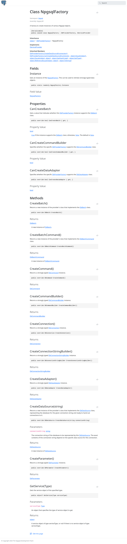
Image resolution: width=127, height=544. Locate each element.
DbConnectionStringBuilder (59, 355)
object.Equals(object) (78, 56)
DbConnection (54, 328)
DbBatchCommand (87, 239)
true (33, 135)
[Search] (112, 3)
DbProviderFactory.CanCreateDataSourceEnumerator (49, 56)
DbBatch (93, 113)
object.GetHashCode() (60, 58)
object (32, 41)
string (48, 431)
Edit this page (38, 534)
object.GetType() (75, 58)
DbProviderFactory (43, 41)
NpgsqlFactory (52, 78)
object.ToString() (65, 61)
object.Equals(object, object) (40, 58)
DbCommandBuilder (84, 147)
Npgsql (40, 18)
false (77, 135)
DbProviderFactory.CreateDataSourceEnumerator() (48, 53)
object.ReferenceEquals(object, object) (44, 61)
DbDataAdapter (82, 174)
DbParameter (54, 463)
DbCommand (54, 273)
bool (31, 131)
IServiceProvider (36, 47)
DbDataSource (85, 410)
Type (43, 506)
